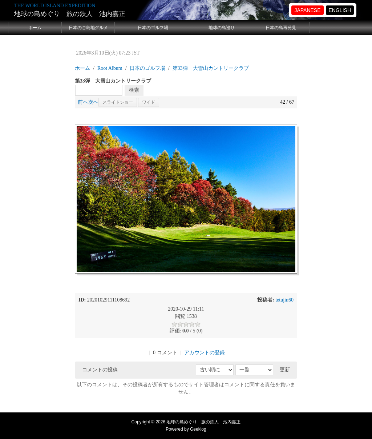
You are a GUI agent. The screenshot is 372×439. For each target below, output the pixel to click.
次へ (93, 102)
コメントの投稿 (100, 369)
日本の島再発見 (281, 27)
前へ (83, 102)
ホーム (34, 27)
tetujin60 (284, 300)
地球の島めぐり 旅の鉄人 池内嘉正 (69, 13)
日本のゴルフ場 (153, 27)
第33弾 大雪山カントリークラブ (211, 68)
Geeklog (198, 429)
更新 (285, 369)
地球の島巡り (222, 27)
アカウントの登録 (204, 352)
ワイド (148, 102)
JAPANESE (307, 10)
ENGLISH (340, 10)
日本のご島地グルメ (88, 27)
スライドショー (117, 102)
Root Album (109, 68)
